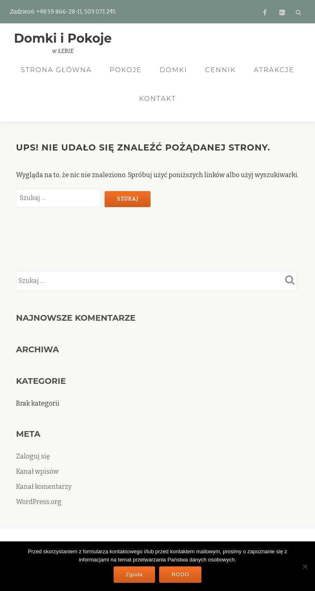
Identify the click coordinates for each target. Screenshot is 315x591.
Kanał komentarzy (43, 487)
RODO (180, 574)
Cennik (220, 70)
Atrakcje (274, 70)
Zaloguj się (33, 457)
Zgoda (134, 574)
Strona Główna (56, 70)
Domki (173, 70)
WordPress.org (39, 502)
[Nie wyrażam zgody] (305, 566)
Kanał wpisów (37, 472)
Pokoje (126, 70)
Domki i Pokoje (63, 38)
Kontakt (157, 99)
